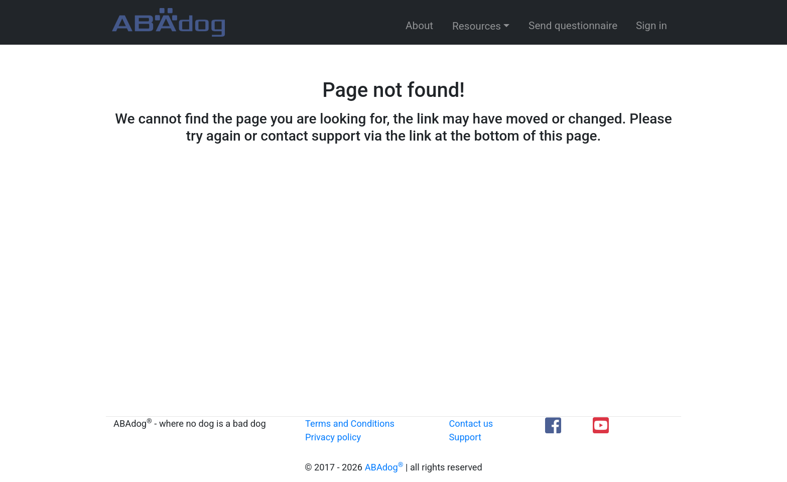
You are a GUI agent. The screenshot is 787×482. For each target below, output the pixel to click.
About (419, 26)
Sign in (651, 26)
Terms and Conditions (350, 423)
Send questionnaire (573, 26)
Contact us (471, 423)
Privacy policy (333, 437)
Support (465, 437)
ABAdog (384, 467)
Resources (476, 26)
